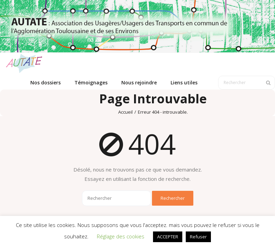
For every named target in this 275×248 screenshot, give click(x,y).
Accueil (125, 112)
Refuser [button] (198, 237)
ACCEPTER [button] (167, 237)
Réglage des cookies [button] (120, 236)
